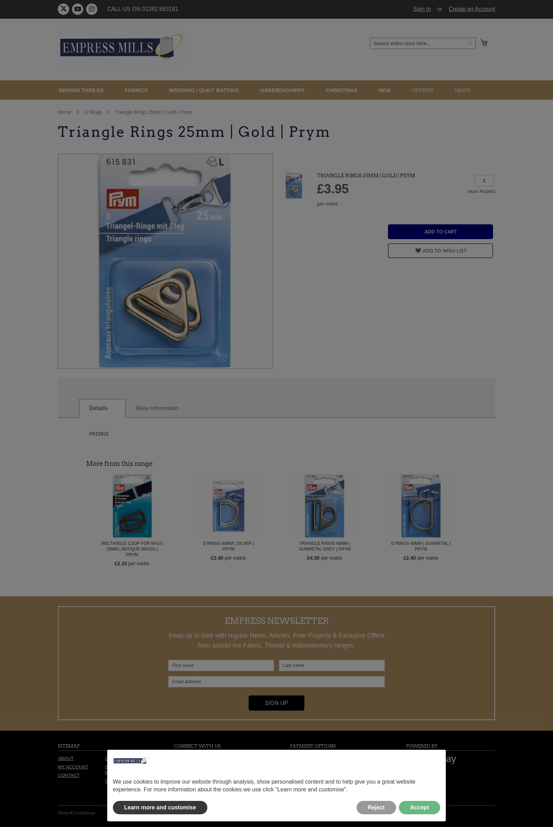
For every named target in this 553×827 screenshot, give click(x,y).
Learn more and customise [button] (160, 807)
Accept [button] (419, 807)
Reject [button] (376, 807)
